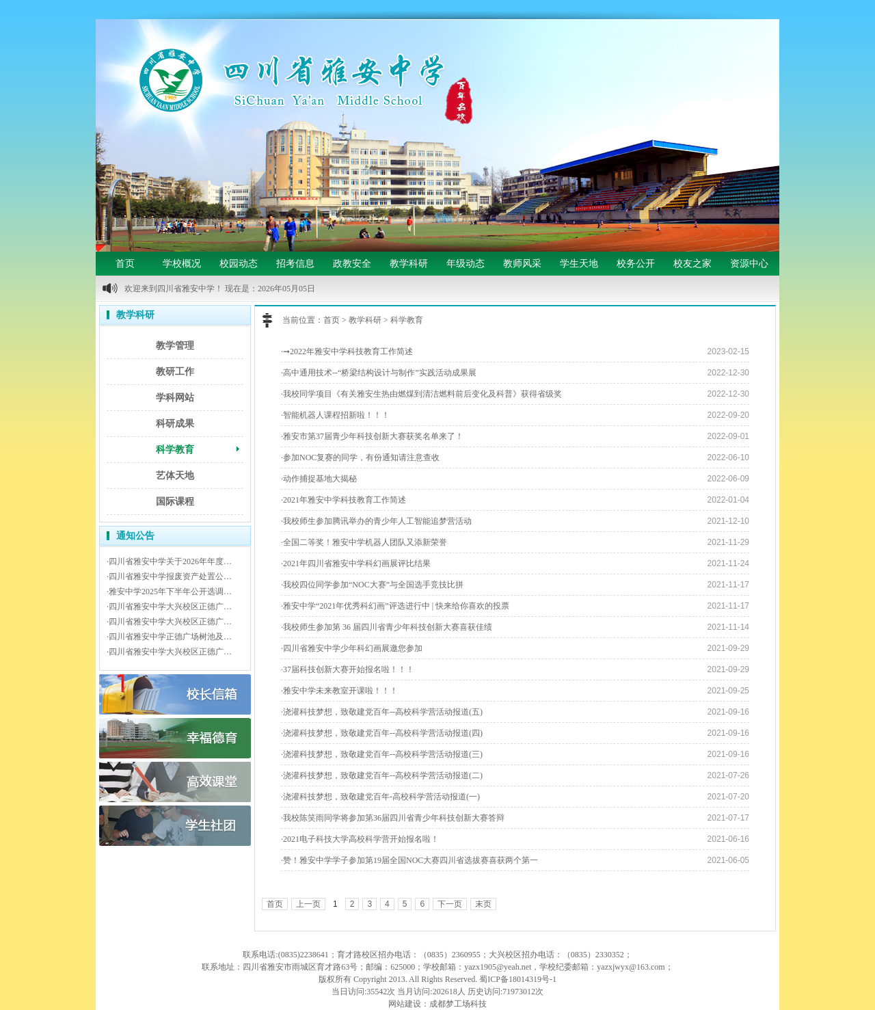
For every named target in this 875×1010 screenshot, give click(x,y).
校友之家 (692, 263)
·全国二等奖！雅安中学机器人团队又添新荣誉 (364, 542)
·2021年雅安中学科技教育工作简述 (343, 500)
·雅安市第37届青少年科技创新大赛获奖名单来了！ (372, 436)
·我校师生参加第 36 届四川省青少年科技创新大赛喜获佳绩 (386, 627)
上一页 (308, 904)
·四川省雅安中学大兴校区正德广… (169, 606)
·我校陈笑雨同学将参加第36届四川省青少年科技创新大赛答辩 (392, 818)
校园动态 (238, 263)
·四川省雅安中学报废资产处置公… (169, 576)
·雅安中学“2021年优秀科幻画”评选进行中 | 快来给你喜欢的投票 (395, 606)
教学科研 (409, 263)
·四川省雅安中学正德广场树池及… (169, 636)
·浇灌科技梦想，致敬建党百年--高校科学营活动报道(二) (382, 775)
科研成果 (175, 423)
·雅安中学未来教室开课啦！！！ (339, 690)
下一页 (450, 904)
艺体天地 (175, 475)
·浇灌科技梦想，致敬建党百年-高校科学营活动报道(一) (380, 796)
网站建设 (404, 1004)
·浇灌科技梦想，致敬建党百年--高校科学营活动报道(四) (382, 733)
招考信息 (295, 263)
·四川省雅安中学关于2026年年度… (169, 561)
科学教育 (175, 449)
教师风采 (522, 263)
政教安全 (352, 263)
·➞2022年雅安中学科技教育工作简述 (347, 351)
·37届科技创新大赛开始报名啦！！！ (347, 669)
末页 (483, 904)
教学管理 (175, 346)
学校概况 (182, 263)
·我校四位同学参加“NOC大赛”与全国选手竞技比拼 (372, 584)
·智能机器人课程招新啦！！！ (335, 415)
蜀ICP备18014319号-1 (517, 979)
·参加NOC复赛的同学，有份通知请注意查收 (360, 457)
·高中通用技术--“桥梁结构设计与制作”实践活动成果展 (378, 372)
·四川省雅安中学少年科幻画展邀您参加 (351, 648)
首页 (125, 263)
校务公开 (636, 263)
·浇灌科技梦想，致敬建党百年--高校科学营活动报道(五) (382, 712)
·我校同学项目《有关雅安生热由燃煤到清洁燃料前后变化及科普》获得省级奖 (421, 394)
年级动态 (465, 263)
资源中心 (749, 263)
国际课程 (175, 501)
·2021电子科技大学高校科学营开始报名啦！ (360, 839)
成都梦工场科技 (458, 1004)
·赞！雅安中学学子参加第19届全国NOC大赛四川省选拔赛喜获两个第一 (409, 860)
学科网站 (175, 398)
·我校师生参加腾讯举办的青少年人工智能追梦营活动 (376, 521)
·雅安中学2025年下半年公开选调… (169, 591)
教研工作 (175, 372)
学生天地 (579, 263)
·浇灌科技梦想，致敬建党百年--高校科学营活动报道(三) (382, 754)
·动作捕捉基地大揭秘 (319, 478)
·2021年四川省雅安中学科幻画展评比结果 (356, 563)
